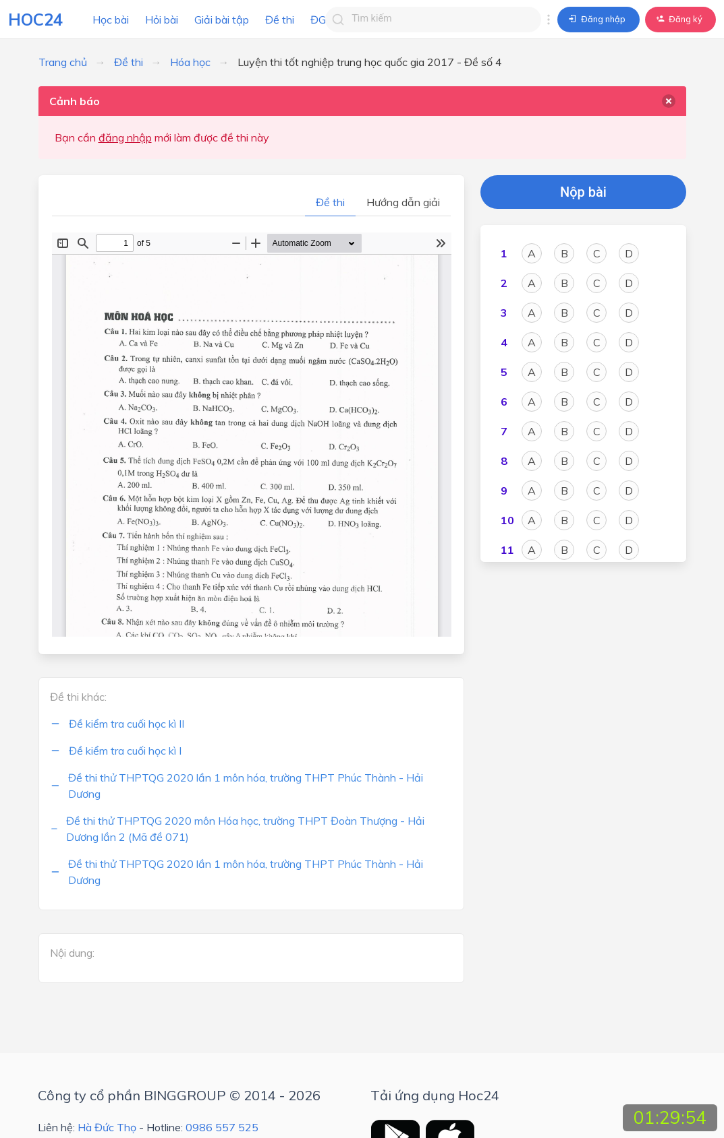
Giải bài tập (221, 19)
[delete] (668, 101)
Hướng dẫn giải (403, 202)
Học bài (110, 19)
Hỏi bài (161, 19)
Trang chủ (62, 62)
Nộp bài (583, 192)
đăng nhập (125, 137)
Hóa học (190, 62)
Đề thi (279, 19)
